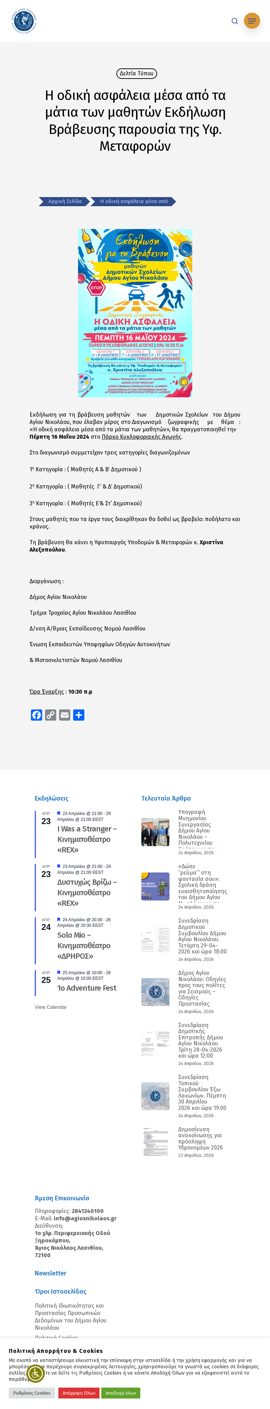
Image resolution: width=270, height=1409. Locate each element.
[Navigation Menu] (252, 21)
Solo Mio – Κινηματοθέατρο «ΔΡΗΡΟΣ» (83, 945)
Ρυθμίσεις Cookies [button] (32, 1393)
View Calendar (51, 1007)
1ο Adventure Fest (86, 988)
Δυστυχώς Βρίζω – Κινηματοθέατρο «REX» (87, 892)
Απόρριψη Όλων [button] (79, 1393)
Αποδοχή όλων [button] (120, 1393)
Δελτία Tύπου (137, 73)
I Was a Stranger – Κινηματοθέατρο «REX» (87, 839)
